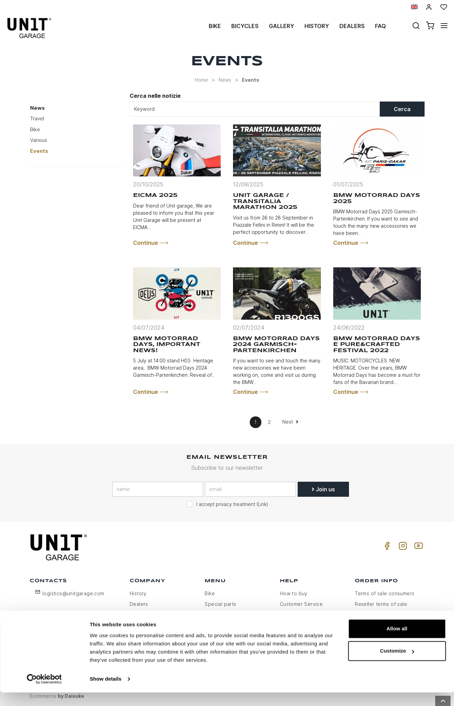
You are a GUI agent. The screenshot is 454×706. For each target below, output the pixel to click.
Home (201, 80)
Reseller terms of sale (381, 604)
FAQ (284, 614)
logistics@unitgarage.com (73, 593)
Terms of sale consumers (384, 593)
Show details (105, 692)
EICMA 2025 (155, 195)
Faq (380, 26)
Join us (323, 489)
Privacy (138, 614)
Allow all (397, 642)
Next (290, 422)
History (316, 26)
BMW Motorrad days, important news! (166, 344)
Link (262, 504)
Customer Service (301, 604)
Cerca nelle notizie (155, 95)
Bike (215, 26)
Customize (397, 664)
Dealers (352, 26)
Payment (365, 614)
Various (38, 140)
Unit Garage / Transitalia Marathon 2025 (265, 201)
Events (250, 80)
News (225, 80)
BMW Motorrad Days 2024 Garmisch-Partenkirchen (276, 344)
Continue (150, 242)
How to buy (294, 593)
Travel (37, 118)
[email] (250, 489)
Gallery (281, 26)
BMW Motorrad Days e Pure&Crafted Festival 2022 (376, 344)
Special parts (220, 604)
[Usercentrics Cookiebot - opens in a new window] (44, 693)
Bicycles (245, 26)
